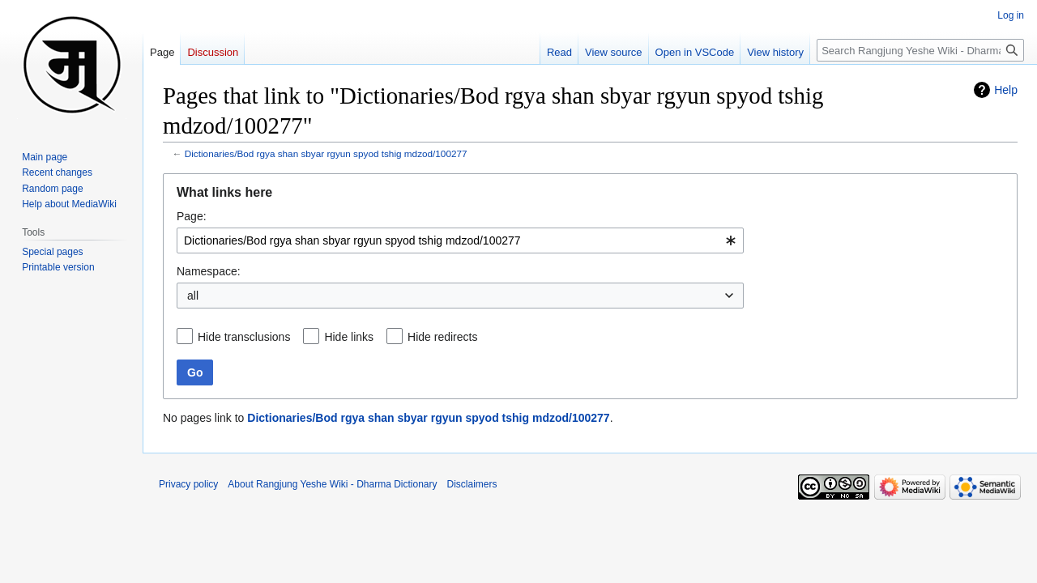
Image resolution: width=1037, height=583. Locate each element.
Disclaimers (472, 484)
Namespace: (209, 271)
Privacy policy (188, 484)
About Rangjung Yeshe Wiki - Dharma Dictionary (332, 484)
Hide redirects (442, 336)
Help (1006, 89)
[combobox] (460, 240)
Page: (192, 216)
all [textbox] (192, 295)
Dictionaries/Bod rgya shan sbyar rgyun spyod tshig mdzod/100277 (326, 153)
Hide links (348, 336)
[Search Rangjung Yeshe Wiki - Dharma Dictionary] (920, 50)
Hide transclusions (244, 336)
